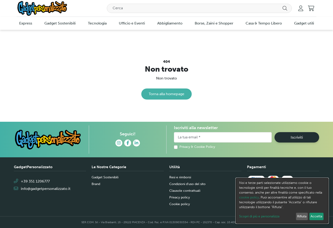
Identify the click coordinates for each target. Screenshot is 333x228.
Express (25, 23)
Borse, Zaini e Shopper (214, 23)
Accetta (316, 216)
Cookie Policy (204, 147)
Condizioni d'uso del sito (187, 184)
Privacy (184, 147)
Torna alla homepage (166, 94)
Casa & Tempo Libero (264, 23)
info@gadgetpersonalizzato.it (42, 188)
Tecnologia (97, 23)
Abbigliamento (169, 23)
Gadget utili (304, 23)
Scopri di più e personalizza (259, 216)
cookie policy (249, 197)
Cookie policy (179, 204)
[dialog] (282, 200)
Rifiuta (301, 216)
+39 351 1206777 (32, 181)
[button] (311, 8)
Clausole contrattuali (184, 191)
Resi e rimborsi (180, 177)
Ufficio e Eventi (132, 23)
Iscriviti (297, 137)
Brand (96, 184)
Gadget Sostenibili (60, 23)
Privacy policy (179, 197)
